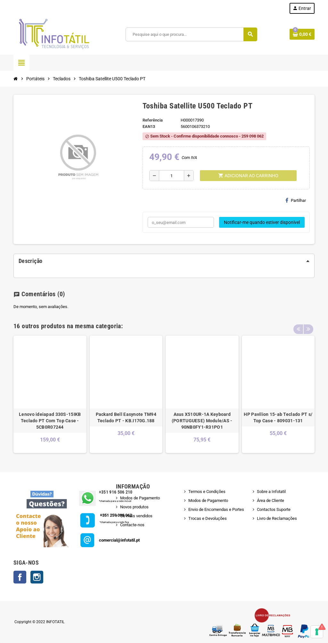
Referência (153, 120)
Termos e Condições (207, 491)
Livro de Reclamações (277, 518)
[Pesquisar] (191, 34)
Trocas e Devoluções (207, 518)
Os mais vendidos (136, 515)
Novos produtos (134, 506)
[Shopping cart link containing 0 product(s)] (302, 34)
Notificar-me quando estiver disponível (262, 222)
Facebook (19, 577)
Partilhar (295, 200)
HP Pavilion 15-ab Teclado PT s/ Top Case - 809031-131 (278, 417)
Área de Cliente (270, 500)
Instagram (36, 577)
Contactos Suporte (274, 509)
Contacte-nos (132, 524)
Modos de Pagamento (140, 498)
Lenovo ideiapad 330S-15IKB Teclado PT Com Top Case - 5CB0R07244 (50, 421)
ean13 (149, 126)
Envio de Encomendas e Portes (216, 509)
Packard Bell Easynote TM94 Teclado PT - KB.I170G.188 (126, 417)
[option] (50, 394)
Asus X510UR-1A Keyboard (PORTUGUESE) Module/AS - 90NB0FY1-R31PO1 (202, 421)
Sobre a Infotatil (271, 491)
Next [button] (308, 324)
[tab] (164, 261)
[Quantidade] (171, 176)
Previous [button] (298, 324)
